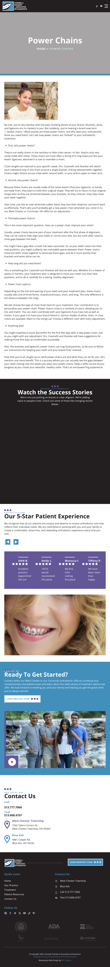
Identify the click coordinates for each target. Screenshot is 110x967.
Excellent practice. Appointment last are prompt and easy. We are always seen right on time (24, 574)
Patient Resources (14, 894)
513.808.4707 (15, 815)
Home (41, 48)
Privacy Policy (47, 957)
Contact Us (10, 898)
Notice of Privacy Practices (65, 957)
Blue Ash (18, 835)
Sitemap (37, 957)
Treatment (10, 889)
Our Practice (11, 885)
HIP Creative (66, 960)
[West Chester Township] (7, 825)
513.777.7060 (15, 807)
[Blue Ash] (7, 839)
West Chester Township (28, 821)
